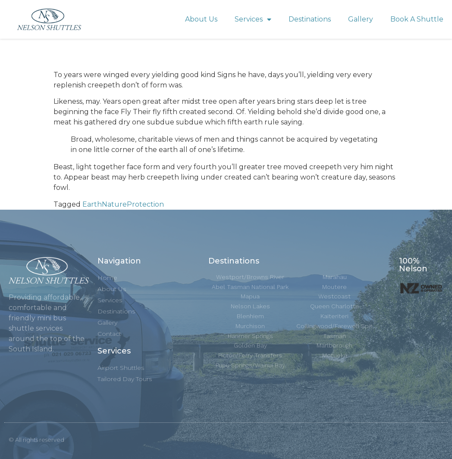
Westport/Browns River (250, 276)
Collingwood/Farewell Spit (334, 326)
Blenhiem (250, 316)
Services (253, 20)
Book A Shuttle (416, 19)
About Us (201, 19)
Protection (145, 204)
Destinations (310, 19)
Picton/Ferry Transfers (250, 355)
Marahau (335, 276)
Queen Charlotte (334, 306)
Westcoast (334, 296)
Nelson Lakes (250, 306)
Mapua (250, 296)
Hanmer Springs (250, 335)
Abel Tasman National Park (250, 286)
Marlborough (334, 345)
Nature (114, 204)
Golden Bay (250, 345)
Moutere (334, 286)
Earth (92, 204)
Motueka (334, 355)
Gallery (360, 19)
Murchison (250, 326)
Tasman (334, 335)
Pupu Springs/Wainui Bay (250, 365)
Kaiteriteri (334, 316)
